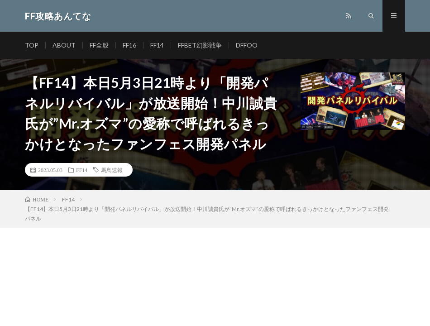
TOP (31, 45)
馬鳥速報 (112, 170)
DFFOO (247, 45)
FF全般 (99, 45)
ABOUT (64, 45)
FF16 (129, 45)
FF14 (157, 45)
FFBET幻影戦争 (200, 45)
